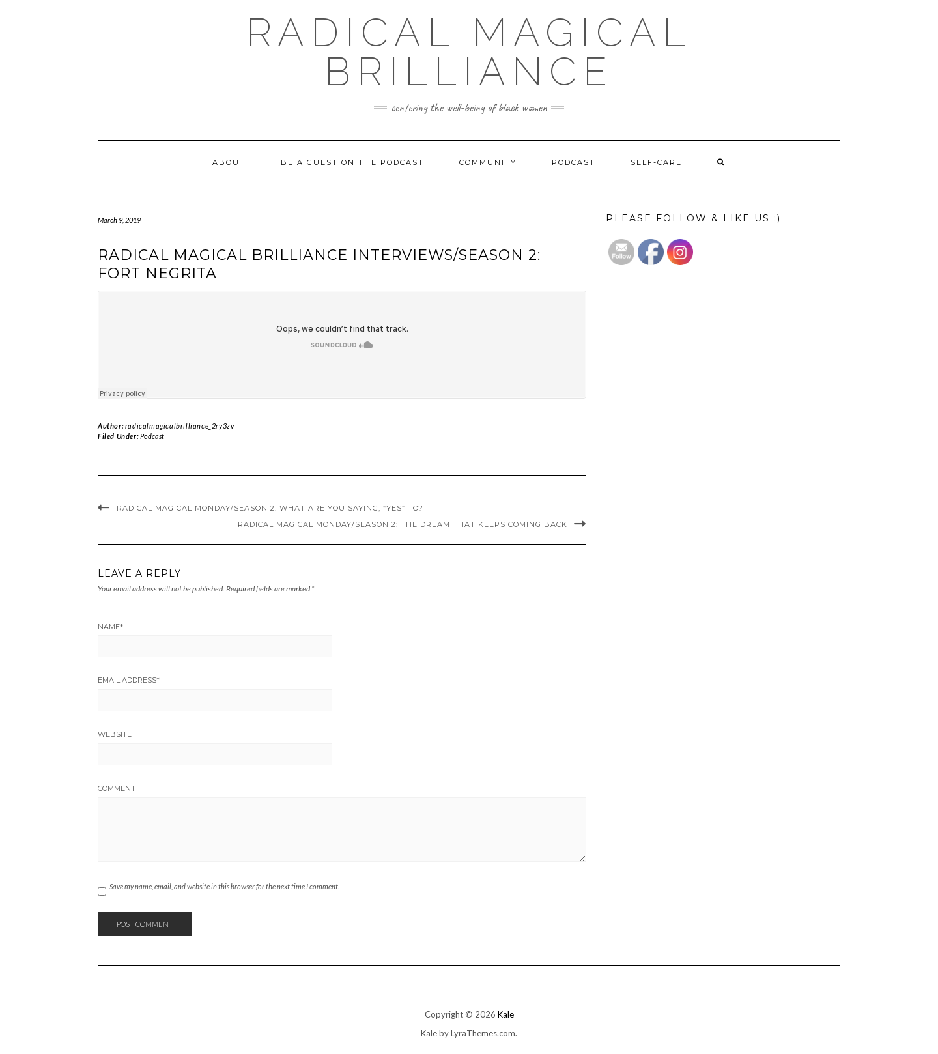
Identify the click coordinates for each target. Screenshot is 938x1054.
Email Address (129, 680)
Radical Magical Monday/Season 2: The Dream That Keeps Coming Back (402, 524)
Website (115, 734)
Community (488, 162)
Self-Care (656, 162)
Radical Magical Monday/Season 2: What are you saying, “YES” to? (270, 508)
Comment (116, 788)
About (229, 162)
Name (110, 626)
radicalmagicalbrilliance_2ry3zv (179, 425)
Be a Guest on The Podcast (352, 162)
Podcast (573, 162)
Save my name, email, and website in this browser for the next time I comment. (224, 886)
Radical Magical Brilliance (469, 52)
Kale (506, 1014)
